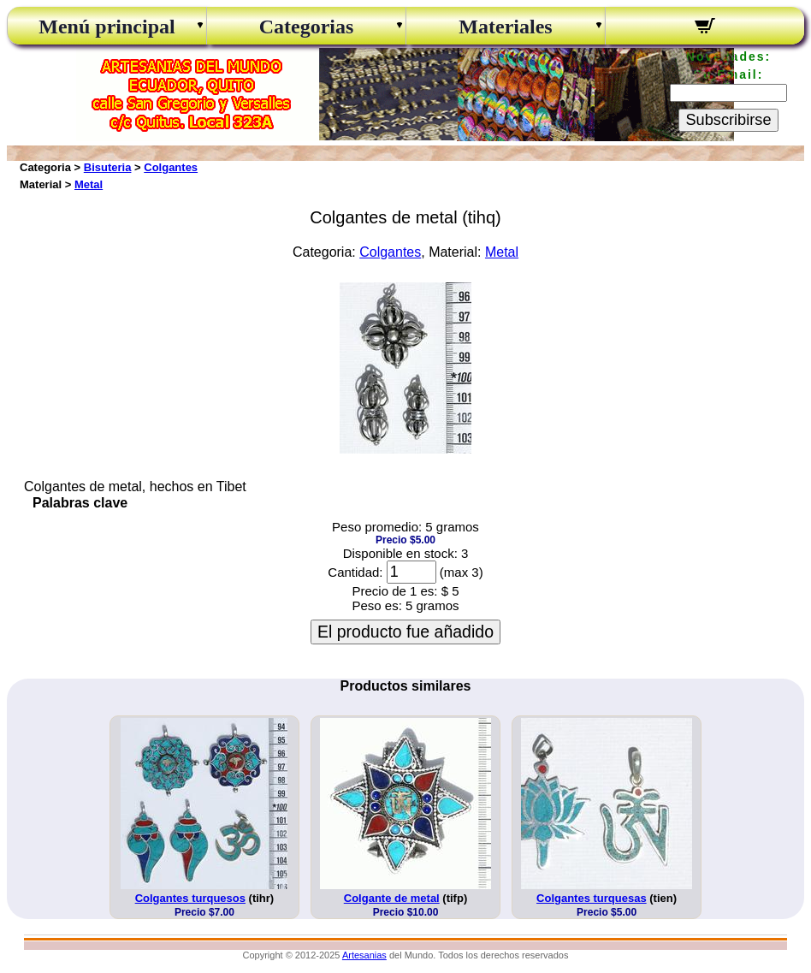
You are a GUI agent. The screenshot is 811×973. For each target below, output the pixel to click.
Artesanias (364, 955)
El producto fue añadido (405, 631)
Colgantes (171, 167)
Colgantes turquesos (190, 898)
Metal (88, 184)
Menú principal (106, 26)
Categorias (306, 26)
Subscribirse (728, 119)
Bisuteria (108, 167)
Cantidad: (355, 572)
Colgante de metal (392, 898)
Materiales (505, 26)
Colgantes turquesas (591, 898)
